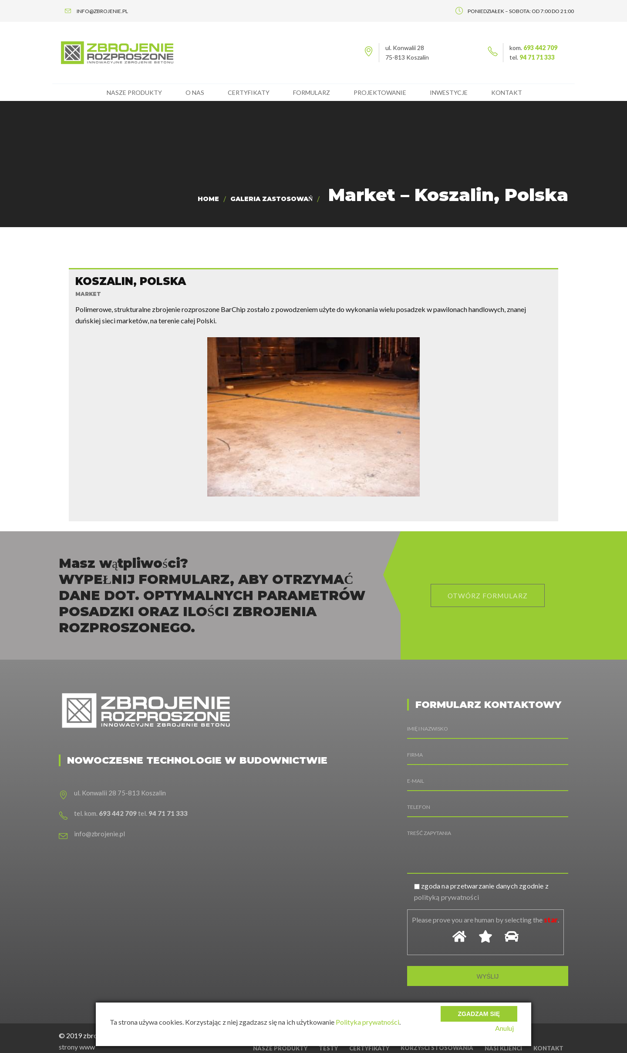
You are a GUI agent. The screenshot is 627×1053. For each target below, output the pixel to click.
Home (208, 199)
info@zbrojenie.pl (99, 814)
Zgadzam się (479, 1009)
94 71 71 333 (537, 57)
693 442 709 (540, 47)
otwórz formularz (487, 576)
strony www (77, 1027)
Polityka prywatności (367, 1022)
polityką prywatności (446, 878)
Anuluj (508, 1028)
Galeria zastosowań (271, 199)
